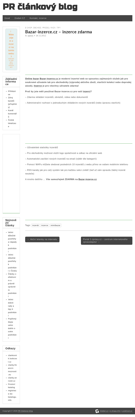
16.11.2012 (41, 36)
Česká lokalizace (12, 123)
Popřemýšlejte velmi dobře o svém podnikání (12, 328)
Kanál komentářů (12, 113)
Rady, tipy (56, 28)
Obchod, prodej (41, 28)
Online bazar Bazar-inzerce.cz (41, 79)
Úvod (7, 18)
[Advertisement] (78, 56)
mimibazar (56, 225)
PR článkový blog (40, 7)
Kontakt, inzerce (38, 18)
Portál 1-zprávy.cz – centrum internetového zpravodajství (105, 240)
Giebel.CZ (20, 18)
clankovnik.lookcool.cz (12, 358)
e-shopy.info (115, 414)
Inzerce (38, 86)
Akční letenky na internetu (42, 239)
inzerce (44, 225)
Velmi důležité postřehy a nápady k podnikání (12, 242)
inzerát (35, 225)
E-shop (28, 28)
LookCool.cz (127, 414)
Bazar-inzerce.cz (87, 179)
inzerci (86, 91)
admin (30, 36)
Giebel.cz (104, 414)
